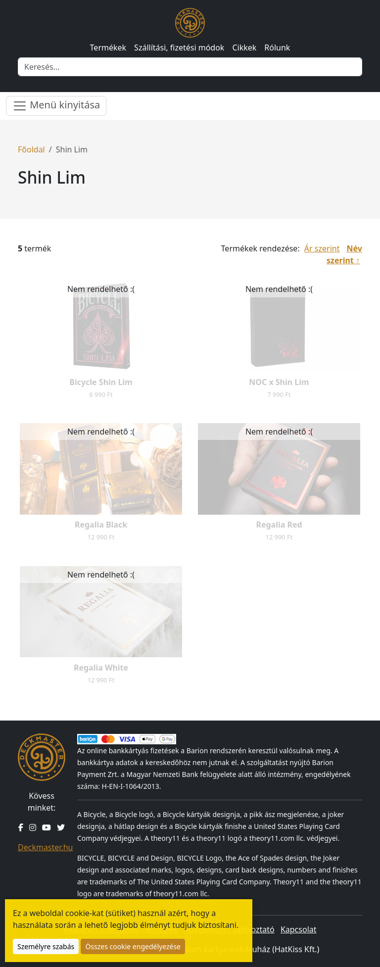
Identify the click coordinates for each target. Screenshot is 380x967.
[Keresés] (190, 66)
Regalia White (101, 667)
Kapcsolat (299, 929)
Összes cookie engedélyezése (133, 946)
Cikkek (244, 47)
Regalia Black (101, 524)
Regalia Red (279, 524)
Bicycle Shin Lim (100, 382)
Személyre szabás (45, 946)
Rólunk (277, 47)
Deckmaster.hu (45, 847)
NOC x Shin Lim (279, 382)
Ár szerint (322, 248)
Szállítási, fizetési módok (179, 47)
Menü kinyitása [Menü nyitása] (56, 105)
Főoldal (31, 149)
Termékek (108, 47)
